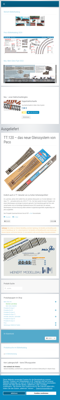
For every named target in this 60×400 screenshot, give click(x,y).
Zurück (7, 221)
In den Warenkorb (33, 112)
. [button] (34, 388)
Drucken (7, 217)
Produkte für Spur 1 (9, 308)
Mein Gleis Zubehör (11, 306)
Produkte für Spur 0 (9, 312)
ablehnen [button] (14, 393)
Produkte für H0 (8, 310)
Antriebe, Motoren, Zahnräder (12, 316)
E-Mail (15, 217)
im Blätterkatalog (11, 354)
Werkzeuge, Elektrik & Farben (12, 325)
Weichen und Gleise (11, 304)
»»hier (30, 213)
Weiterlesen (26, 117)
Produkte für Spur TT (10, 314)
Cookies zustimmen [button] (41, 393)
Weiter (53, 221)
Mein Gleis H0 (7, 302)
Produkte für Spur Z (9, 321)
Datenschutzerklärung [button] (44, 388)
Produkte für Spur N (9, 319)
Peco (5, 323)
